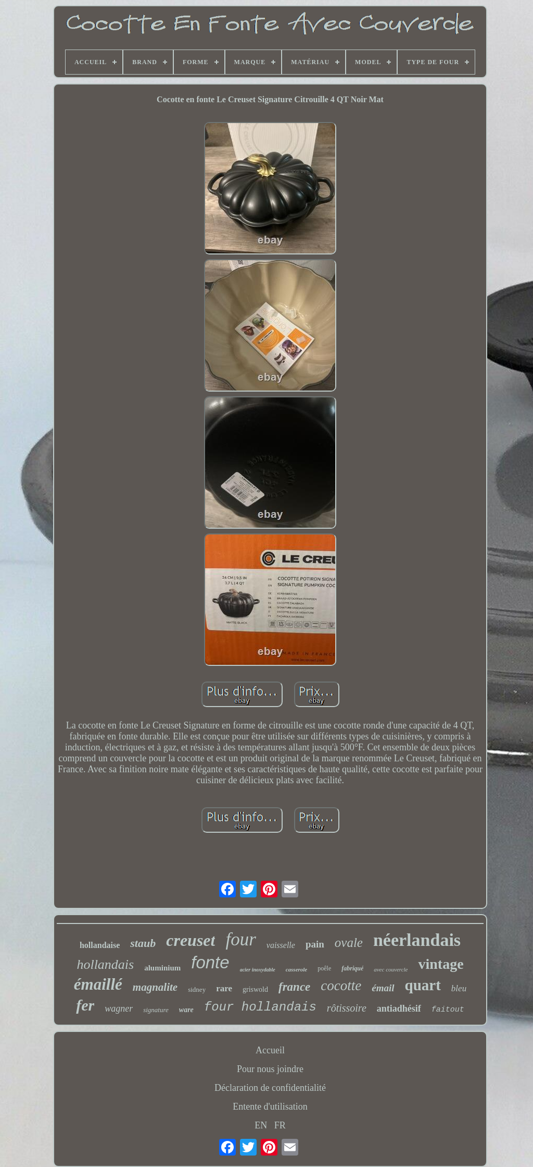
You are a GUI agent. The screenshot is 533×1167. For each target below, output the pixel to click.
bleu (458, 988)
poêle (324, 968)
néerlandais (417, 940)
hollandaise (100, 945)
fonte (210, 962)
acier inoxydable (257, 969)
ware (186, 1010)
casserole (297, 969)
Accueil (270, 1050)
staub (143, 943)
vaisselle (280, 945)
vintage (440, 964)
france (294, 986)
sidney (197, 989)
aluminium (162, 968)
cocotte (341, 985)
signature (156, 1010)
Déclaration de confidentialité (270, 1088)
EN (261, 1125)
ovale (349, 942)
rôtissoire (346, 1008)
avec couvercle (391, 969)
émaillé (98, 984)
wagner (119, 1008)
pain (315, 944)
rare (224, 988)
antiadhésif (399, 1008)
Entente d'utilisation (270, 1106)
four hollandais (260, 1007)
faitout (448, 1009)
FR (280, 1125)
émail (383, 987)
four (240, 939)
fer (85, 1005)
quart (423, 985)
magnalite (155, 987)
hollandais (105, 964)
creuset (190, 940)
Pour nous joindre (270, 1069)
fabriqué (352, 968)
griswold (255, 989)
